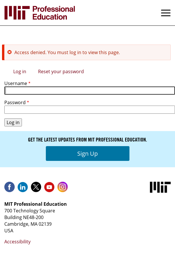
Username (15, 83)
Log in (19, 71)
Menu (166, 13)
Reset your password (61, 71)
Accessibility (17, 241)
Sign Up (87, 153)
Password (15, 102)
